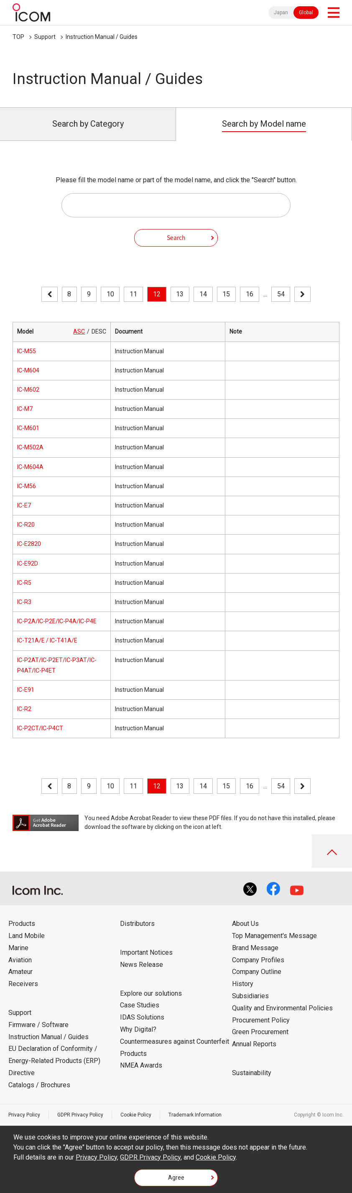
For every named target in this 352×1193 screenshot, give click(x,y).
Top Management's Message (274, 936)
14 (203, 294)
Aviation (20, 960)
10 (110, 294)
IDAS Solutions (142, 1017)
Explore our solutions (151, 993)
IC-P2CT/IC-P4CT (40, 728)
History (242, 984)
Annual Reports (254, 1044)
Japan (281, 12)
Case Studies (139, 1005)
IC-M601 (28, 428)
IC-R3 (24, 602)
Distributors (137, 924)
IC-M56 (26, 486)
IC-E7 (24, 505)
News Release (141, 965)
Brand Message (255, 948)
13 (180, 294)
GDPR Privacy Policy (80, 1115)
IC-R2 (24, 709)
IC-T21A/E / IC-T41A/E (47, 640)
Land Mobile (26, 936)
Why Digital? (138, 1029)
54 (281, 294)
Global (306, 12)
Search (176, 237)
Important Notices (146, 952)
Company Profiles (258, 960)
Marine (18, 948)
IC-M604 (28, 370)
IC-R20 (26, 524)
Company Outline (256, 972)
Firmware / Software (38, 1025)
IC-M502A (30, 447)
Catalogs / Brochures (39, 1085)
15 (226, 294)
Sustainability (251, 1073)
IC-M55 (26, 351)
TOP (18, 36)
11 (133, 294)
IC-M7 (25, 408)
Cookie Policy (135, 1115)
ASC (79, 331)
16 (249, 294)
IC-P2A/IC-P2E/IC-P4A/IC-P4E (57, 621)
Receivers (23, 984)
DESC (99, 331)
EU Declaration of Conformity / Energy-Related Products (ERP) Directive (54, 1061)
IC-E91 (25, 689)
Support (45, 36)
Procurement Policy (261, 1020)
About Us (245, 924)
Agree (176, 1177)
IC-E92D (27, 563)
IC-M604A (30, 467)
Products (21, 924)
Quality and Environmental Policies (282, 1008)
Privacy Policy (24, 1115)
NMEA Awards (141, 1065)
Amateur (20, 972)
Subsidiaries (250, 996)
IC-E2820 (29, 543)
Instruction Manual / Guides (102, 36)
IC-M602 (28, 389)
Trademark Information (195, 1115)
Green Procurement (260, 1032)
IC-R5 (24, 582)
